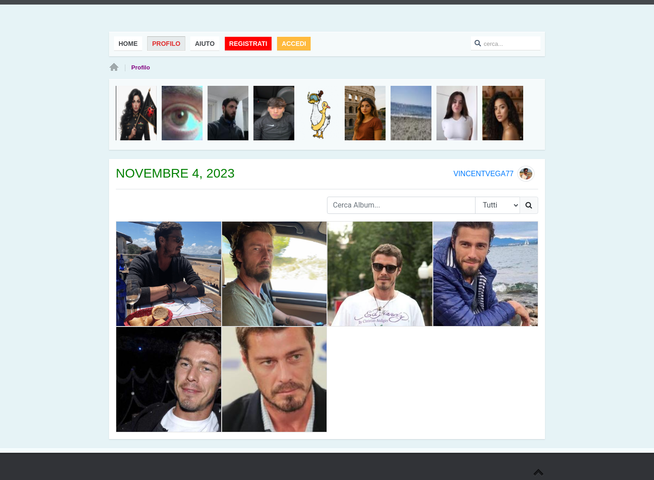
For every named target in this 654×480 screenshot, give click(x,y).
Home (114, 67)
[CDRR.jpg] (379, 274)
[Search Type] (497, 205)
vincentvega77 (483, 174)
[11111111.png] (168, 274)
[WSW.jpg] (274, 379)
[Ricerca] (529, 205)
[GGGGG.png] (274, 274)
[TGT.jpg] (168, 379)
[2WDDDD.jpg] (485, 274)
